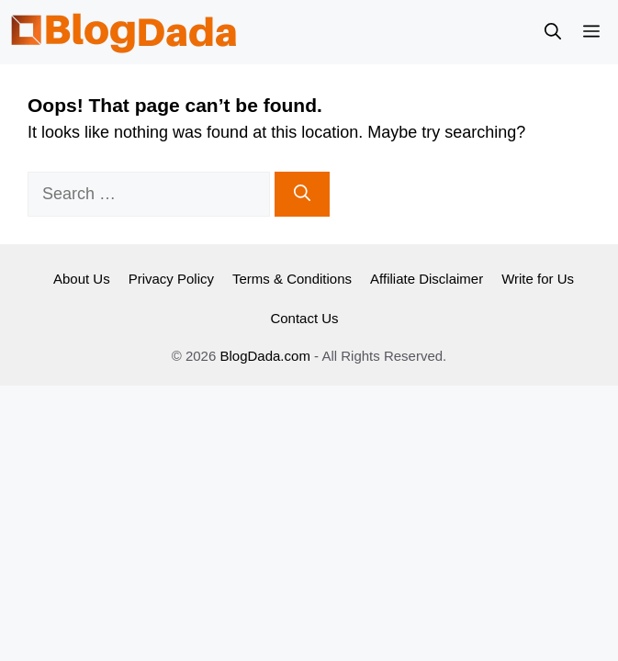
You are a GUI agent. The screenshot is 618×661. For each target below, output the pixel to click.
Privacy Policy (171, 278)
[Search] (302, 194)
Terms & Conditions (292, 278)
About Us (81, 278)
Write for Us (537, 278)
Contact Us (304, 318)
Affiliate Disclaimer (426, 278)
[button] (553, 32)
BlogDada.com (264, 356)
